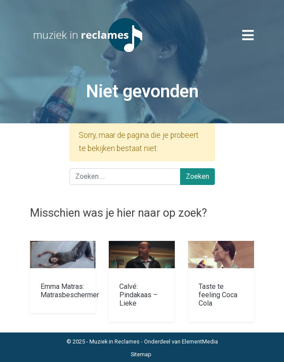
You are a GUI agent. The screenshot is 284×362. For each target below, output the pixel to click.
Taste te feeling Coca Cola (218, 294)
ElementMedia (200, 341)
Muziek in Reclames (114, 341)
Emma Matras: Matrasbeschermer (70, 290)
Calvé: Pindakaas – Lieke (138, 294)
